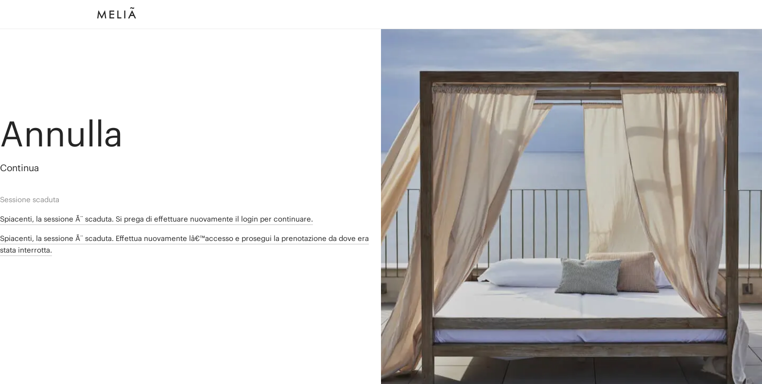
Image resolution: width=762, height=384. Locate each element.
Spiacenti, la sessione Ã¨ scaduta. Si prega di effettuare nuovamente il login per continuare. (156, 219)
